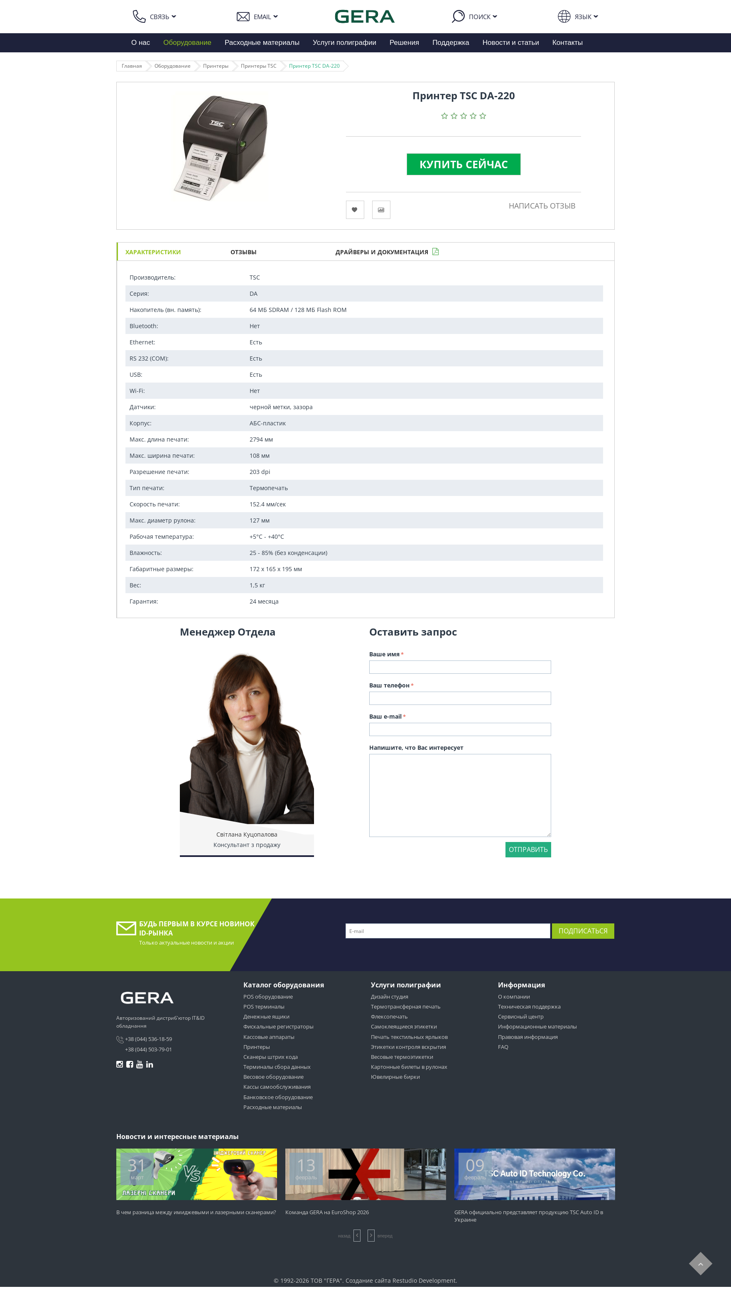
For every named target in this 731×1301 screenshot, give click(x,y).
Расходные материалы (262, 43)
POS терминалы (264, 1006)
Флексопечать (389, 1016)
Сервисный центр (521, 1016)
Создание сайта (368, 1280)
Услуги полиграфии (344, 43)
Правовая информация (528, 1037)
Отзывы (244, 252)
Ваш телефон (389, 685)
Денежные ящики (266, 1016)
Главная (132, 65)
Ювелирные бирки (395, 1076)
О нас (140, 43)
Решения (404, 43)
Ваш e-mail (385, 716)
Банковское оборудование (278, 1097)
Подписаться (583, 930)
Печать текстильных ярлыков (409, 1037)
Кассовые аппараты (268, 1037)
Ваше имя (384, 654)
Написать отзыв (542, 206)
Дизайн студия (389, 996)
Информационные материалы (537, 1026)
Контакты (567, 43)
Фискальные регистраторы (278, 1026)
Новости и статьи (511, 43)
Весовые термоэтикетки (402, 1056)
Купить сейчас (463, 164)
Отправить (528, 849)
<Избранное (355, 210)
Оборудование (187, 43)
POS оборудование (268, 996)
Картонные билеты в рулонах (409, 1066)
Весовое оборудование (273, 1076)
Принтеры (215, 65)
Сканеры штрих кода (270, 1056)
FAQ (503, 1047)
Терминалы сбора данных (277, 1066)
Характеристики (153, 252)
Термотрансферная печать (406, 1006)
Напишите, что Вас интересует (416, 747)
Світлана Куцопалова (246, 834)
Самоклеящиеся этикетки (404, 1026)
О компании (514, 996)
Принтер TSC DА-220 (314, 65)
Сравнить (381, 210)
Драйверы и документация (382, 252)
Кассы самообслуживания (277, 1086)
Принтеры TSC (259, 65)
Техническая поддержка (529, 1006)
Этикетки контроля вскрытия (408, 1047)
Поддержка (450, 43)
